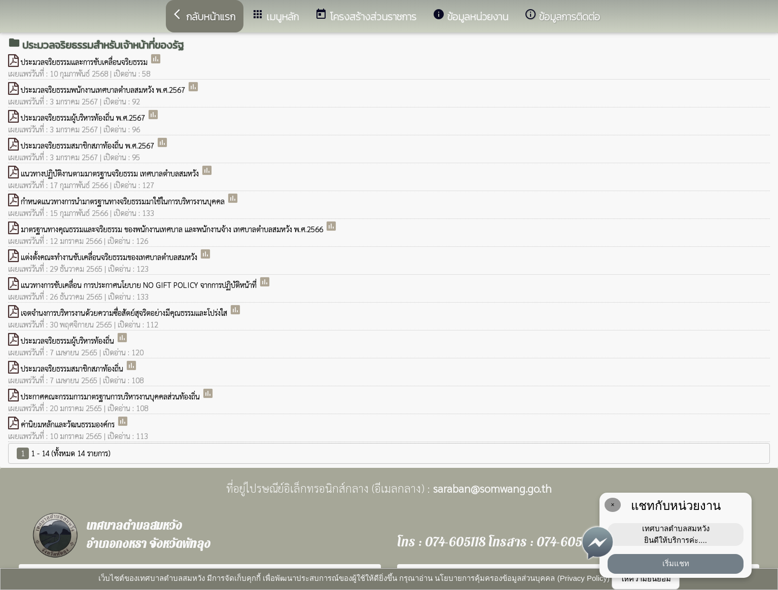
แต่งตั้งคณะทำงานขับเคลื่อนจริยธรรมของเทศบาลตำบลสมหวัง (110, 257)
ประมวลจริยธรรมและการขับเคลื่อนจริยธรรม (85, 61)
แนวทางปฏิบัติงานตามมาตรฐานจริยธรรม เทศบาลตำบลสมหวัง (111, 173)
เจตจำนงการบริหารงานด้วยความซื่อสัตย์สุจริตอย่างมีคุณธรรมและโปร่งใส (125, 312)
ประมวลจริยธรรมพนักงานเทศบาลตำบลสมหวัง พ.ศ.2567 (104, 89)
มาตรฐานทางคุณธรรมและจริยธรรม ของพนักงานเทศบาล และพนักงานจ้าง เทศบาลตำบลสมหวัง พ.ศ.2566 (173, 229)
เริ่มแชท (675, 563)
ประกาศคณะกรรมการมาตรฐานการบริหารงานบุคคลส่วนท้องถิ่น (111, 396)
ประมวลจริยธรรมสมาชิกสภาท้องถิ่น (73, 368)
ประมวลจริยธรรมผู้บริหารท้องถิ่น (68, 340)
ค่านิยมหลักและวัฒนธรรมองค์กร (69, 424)
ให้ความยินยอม (645, 578)
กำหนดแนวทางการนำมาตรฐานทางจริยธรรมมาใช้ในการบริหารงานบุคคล (124, 201)
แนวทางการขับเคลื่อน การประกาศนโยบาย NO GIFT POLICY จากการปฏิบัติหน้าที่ (140, 284)
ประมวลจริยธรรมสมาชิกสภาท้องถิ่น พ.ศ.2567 (88, 145)
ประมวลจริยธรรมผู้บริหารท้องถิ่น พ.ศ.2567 (84, 117)
